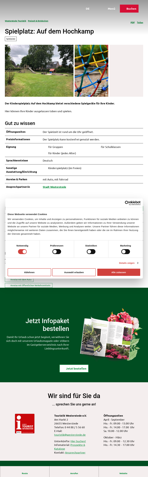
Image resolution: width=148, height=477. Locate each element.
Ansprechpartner (75, 452)
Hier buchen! (78, 441)
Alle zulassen (118, 272)
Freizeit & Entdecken (38, 20)
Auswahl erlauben (74, 272)
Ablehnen (29, 272)
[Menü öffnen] (109, 9)
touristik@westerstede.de (70, 434)
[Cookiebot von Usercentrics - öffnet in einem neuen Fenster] (127, 203)
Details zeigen (127, 263)
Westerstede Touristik (15, 20)
